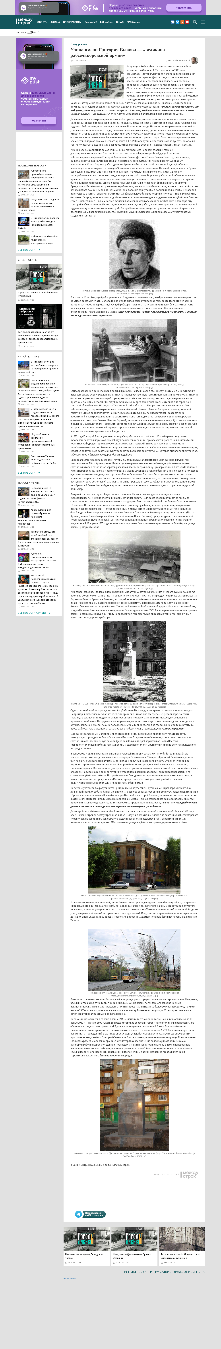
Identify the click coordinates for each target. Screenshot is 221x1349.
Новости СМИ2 (70, 1278)
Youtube (187, 22)
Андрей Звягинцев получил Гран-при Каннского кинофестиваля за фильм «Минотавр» (34, 516)
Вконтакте (172, 22)
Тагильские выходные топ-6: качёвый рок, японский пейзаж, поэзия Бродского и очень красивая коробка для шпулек (38, 538)
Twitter (177, 22)
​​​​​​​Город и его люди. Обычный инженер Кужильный (38, 294)
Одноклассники (182, 22)
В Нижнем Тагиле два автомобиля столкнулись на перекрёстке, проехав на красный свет (38, 367)
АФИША (55, 22)
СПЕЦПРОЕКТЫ (72, 22)
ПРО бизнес (133, 22)
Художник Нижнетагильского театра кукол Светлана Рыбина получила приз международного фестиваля (37, 560)
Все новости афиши (32, 612)
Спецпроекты (78, 44)
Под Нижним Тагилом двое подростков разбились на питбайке (43, 460)
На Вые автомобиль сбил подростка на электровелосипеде (44, 240)
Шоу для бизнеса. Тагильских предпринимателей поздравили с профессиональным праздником (36, 441)
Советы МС (91, 22)
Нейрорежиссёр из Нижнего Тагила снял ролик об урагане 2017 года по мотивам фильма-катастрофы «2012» (36, 494)
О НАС (120, 22)
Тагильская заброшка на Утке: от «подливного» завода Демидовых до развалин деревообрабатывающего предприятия (38, 337)
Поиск (195, 22)
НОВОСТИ (41, 22)
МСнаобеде (106, 22)
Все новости (26, 249)
